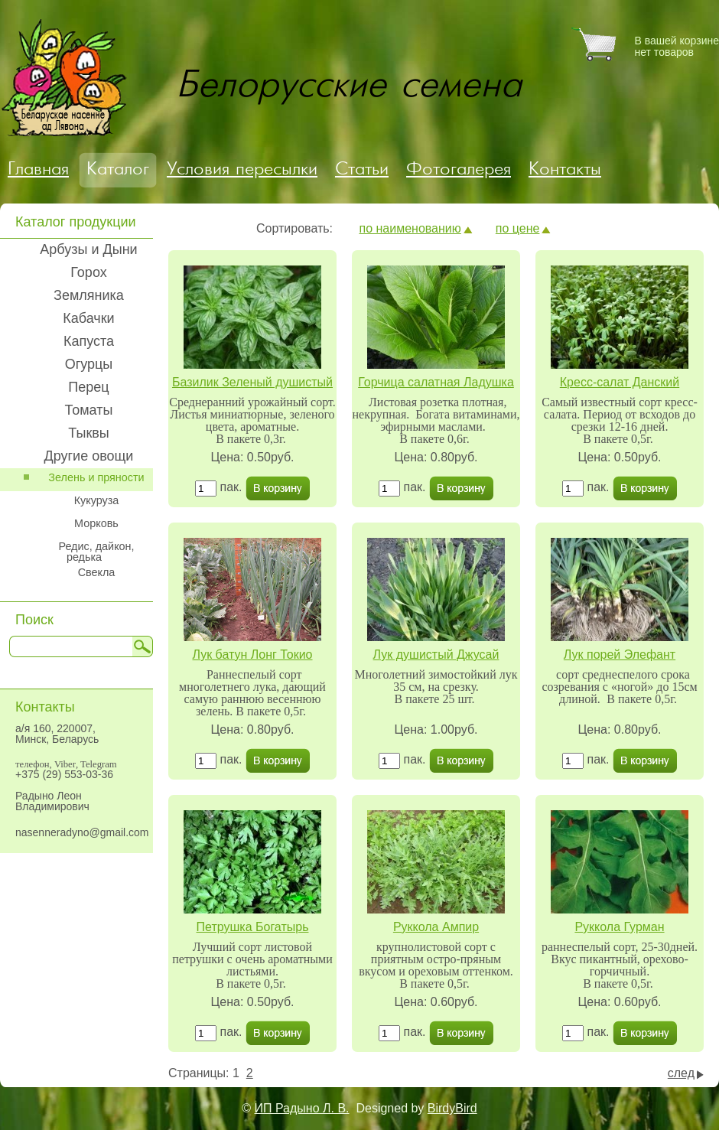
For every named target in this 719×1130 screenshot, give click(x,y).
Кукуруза (96, 500)
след (681, 1073)
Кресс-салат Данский (619, 382)
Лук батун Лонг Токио (252, 654)
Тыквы (88, 433)
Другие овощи (89, 456)
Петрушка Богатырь (253, 926)
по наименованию (409, 228)
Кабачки (88, 318)
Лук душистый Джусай (436, 654)
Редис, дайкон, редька (96, 551)
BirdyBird (452, 1108)
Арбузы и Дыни (88, 249)
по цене (518, 228)
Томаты (89, 410)
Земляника (89, 295)
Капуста (88, 341)
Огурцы (89, 364)
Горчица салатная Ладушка (436, 382)
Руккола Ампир (436, 926)
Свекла (96, 572)
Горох (88, 272)
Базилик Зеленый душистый (252, 382)
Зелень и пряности (96, 477)
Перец (88, 387)
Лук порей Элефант (619, 654)
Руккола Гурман (619, 926)
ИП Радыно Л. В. (302, 1108)
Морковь (96, 523)
